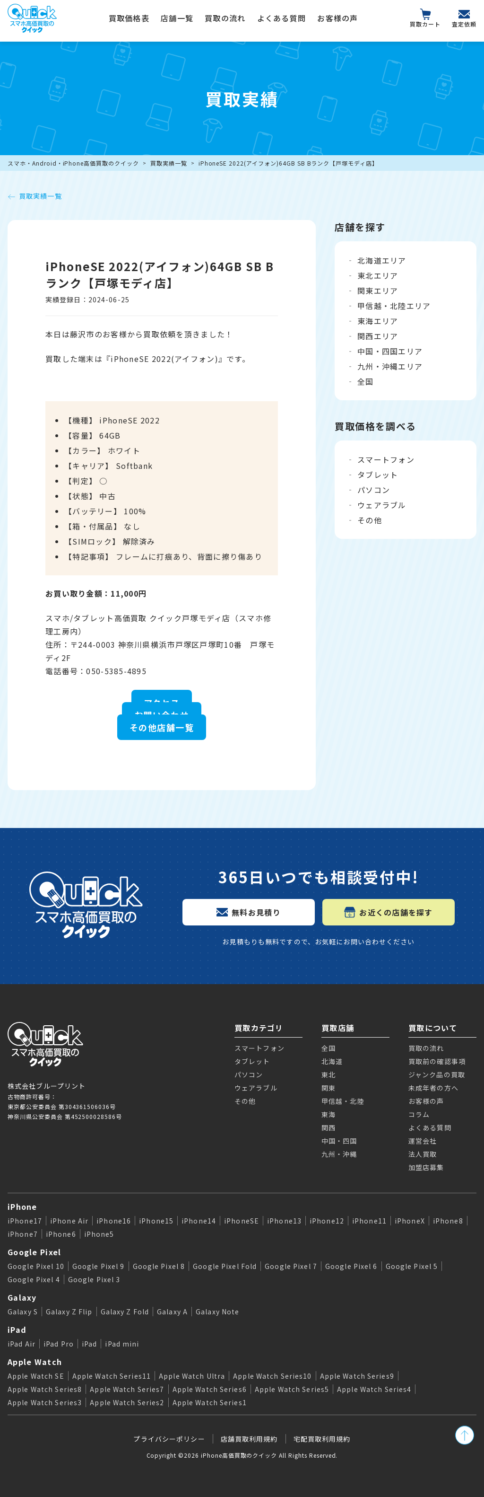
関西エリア (377, 336)
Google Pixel (34, 1252)
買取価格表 (129, 18)
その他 (369, 520)
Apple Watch (35, 1361)
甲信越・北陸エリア (394, 305)
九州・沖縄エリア (390, 366)
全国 (365, 381)
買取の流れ (225, 18)
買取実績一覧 (168, 163)
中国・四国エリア (390, 351)
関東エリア (377, 290)
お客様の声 (337, 18)
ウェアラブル (381, 505)
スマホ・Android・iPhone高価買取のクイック (73, 163)
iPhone (22, 1206)
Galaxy (22, 1297)
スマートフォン (386, 459)
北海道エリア (381, 260)
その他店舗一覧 (162, 727)
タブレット (377, 474)
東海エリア (377, 320)
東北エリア (377, 275)
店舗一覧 (177, 18)
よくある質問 (281, 18)
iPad (17, 1329)
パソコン (373, 489)
